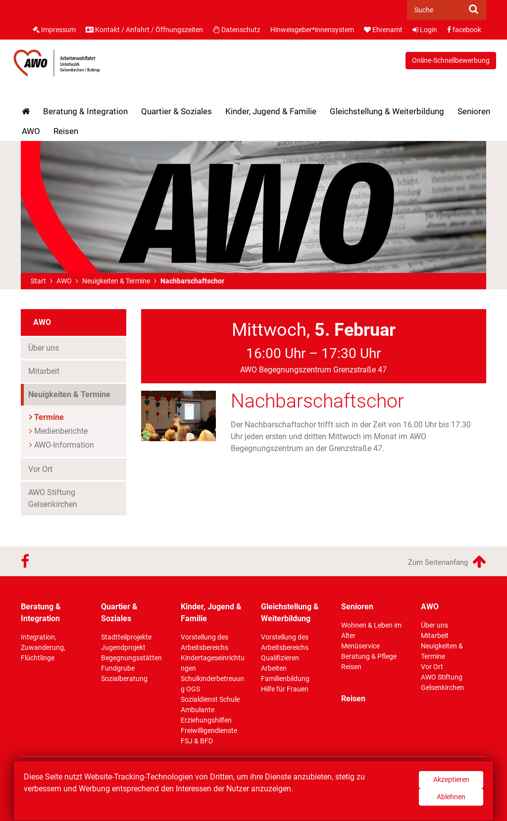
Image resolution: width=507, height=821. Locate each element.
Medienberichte (61, 431)
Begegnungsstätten (131, 658)
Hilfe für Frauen (284, 689)
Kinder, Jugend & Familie (270, 111)
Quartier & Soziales (176, 111)
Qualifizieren (280, 658)
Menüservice (360, 646)
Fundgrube (118, 668)
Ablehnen (451, 797)
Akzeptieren (451, 779)
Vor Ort (40, 469)
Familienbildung (285, 679)
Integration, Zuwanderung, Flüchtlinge (43, 647)
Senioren (473, 111)
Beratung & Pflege (369, 656)
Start (38, 281)
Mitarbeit (43, 371)
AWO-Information (64, 445)
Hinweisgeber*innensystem (312, 30)
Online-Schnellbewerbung (451, 60)
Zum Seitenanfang (447, 561)
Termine (49, 417)
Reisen (65, 131)
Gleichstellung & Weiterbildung (387, 111)
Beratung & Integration (85, 111)
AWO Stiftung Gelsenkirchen (52, 498)
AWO (31, 131)
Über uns (43, 348)
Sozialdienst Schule (210, 699)
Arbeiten (274, 668)
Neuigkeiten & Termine (116, 281)
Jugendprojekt (123, 647)
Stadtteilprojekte (126, 637)
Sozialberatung (124, 679)
